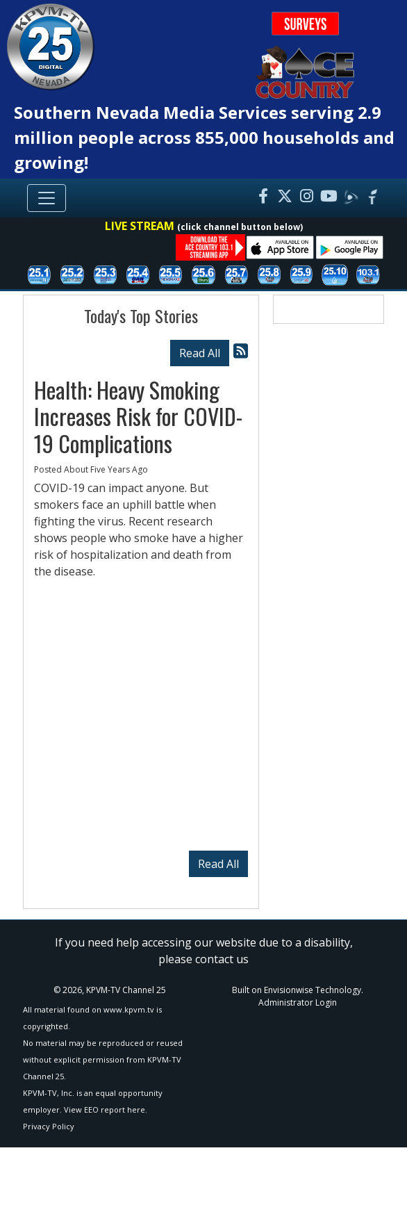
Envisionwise (288, 990)
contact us (222, 959)
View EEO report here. (105, 1109)
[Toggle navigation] (46, 198)
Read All (199, 353)
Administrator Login (297, 1002)
